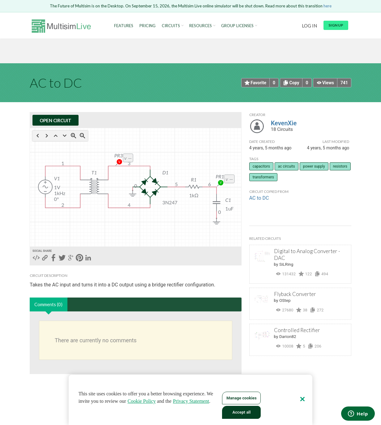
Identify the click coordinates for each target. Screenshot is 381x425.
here (327, 5)
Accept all (241, 412)
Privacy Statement (191, 401)
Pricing (147, 26)
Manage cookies (241, 398)
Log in (309, 25)
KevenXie (284, 123)
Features (123, 26)
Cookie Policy (142, 401)
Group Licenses (237, 26)
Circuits (171, 26)
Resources (200, 26)
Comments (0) (48, 304)
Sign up (335, 25)
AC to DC (259, 198)
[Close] (302, 399)
